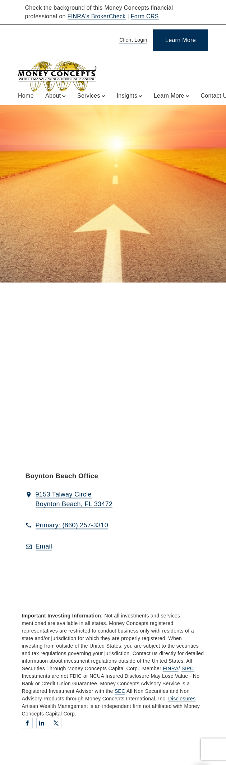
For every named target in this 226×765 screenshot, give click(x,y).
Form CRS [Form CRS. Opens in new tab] (145, 16)
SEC (120, 691)
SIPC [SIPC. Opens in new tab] (187, 668)
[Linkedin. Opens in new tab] (41, 723)
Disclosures (181, 698)
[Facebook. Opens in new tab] (27, 723)
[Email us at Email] (44, 547)
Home (26, 96)
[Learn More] (180, 40)
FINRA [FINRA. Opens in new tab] (171, 668)
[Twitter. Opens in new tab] (56, 723)
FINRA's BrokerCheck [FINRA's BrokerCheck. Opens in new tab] (97, 16)
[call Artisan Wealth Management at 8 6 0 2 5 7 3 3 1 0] (72, 526)
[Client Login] (132, 40)
